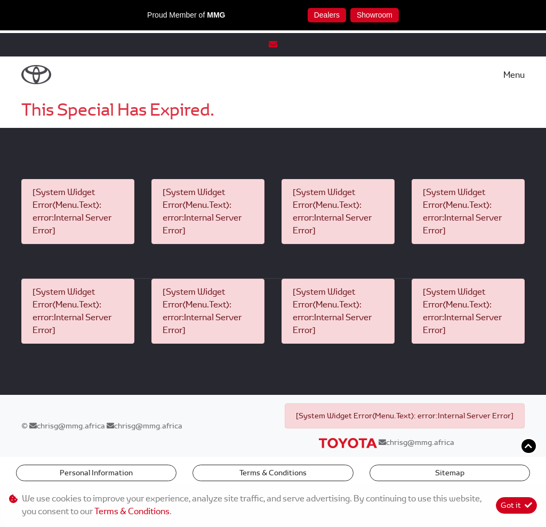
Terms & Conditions (273, 472)
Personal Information (96, 472)
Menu (514, 74)
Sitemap (449, 472)
